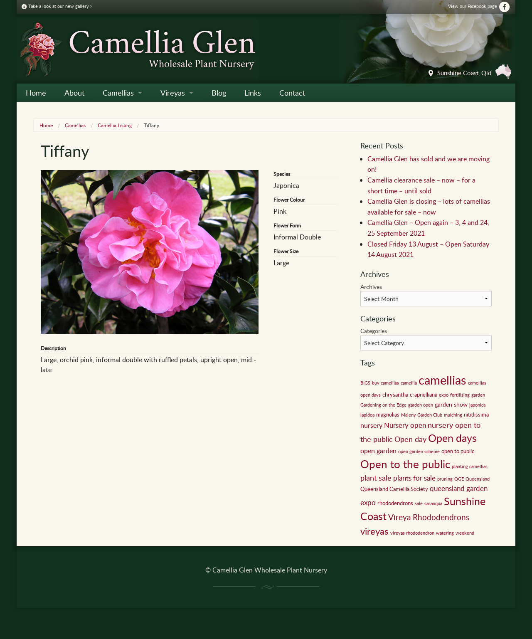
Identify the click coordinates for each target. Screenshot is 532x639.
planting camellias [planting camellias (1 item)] (470, 466)
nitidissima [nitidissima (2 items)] (476, 414)
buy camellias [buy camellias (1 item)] (385, 383)
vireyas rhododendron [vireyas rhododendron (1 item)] (412, 533)
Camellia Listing (115, 125)
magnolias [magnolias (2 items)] (387, 414)
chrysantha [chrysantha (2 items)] (395, 394)
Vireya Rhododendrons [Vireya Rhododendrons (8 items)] (428, 517)
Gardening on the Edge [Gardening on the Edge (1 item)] (383, 405)
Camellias (118, 93)
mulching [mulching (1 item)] (453, 415)
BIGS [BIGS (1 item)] (365, 383)
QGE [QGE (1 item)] (459, 479)
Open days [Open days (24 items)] (452, 438)
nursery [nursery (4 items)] (371, 425)
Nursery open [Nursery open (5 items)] (405, 425)
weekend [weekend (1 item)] (465, 533)
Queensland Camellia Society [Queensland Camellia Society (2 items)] (394, 489)
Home (36, 93)
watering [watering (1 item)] (445, 533)
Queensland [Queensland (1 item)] (478, 479)
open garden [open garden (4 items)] (378, 450)
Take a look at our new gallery (57, 6)
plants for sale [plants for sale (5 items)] (414, 478)
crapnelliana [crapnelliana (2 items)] (423, 394)
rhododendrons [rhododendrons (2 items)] (395, 503)
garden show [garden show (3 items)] (451, 404)
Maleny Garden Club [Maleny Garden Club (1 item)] (421, 415)
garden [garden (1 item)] (478, 395)
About (74, 93)
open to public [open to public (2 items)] (457, 451)
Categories (373, 331)
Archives (371, 287)
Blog (219, 93)
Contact (292, 93)
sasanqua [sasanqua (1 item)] (433, 503)
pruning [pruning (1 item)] (445, 479)
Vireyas (172, 93)
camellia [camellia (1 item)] (409, 383)
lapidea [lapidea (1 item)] (367, 415)
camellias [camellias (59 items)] (442, 379)
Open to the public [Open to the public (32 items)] (405, 463)
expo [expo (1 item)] (443, 395)
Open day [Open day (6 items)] (410, 439)
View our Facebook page (479, 6)
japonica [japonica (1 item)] (477, 405)
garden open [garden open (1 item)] (420, 405)
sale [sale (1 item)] (419, 503)
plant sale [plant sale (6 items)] (376, 478)
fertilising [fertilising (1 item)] (460, 395)
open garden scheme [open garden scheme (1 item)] (419, 451)
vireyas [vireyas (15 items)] (374, 531)
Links (252, 93)
